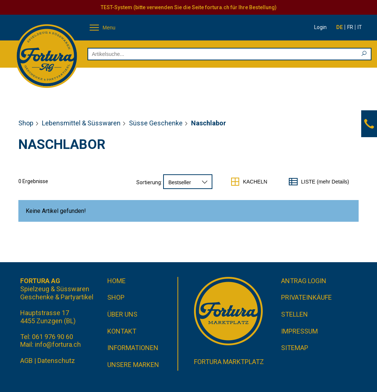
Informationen (132, 348)
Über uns (122, 314)
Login (320, 27)
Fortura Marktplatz (229, 362)
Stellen (294, 314)
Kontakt (121, 331)
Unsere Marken (133, 364)
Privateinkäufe (306, 297)
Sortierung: (149, 182)
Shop (25, 123)
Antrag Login (303, 281)
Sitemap (294, 348)
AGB (26, 360)
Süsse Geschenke (156, 123)
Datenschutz (56, 360)
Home (116, 281)
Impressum (299, 331)
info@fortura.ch (58, 344)
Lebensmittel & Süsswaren (81, 123)
